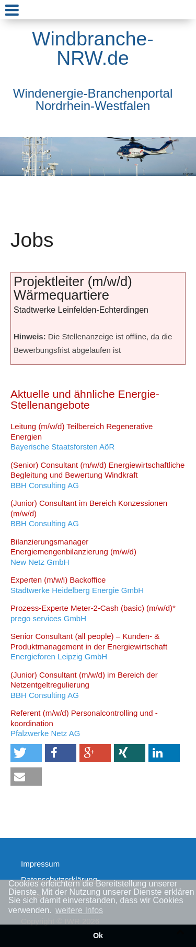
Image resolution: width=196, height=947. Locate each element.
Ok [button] (98, 935)
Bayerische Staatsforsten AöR (81, 436)
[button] (26, 753)
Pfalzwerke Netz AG (84, 723)
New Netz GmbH (73, 551)
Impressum (40, 863)
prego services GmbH (93, 613)
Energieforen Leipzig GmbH (88, 646)
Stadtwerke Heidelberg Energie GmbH (77, 585)
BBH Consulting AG (97, 475)
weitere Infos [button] (79, 910)
